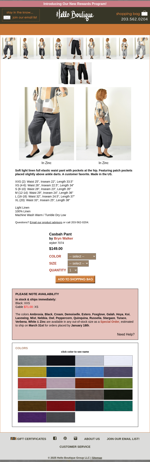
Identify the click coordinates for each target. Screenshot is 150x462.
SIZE (53, 263)
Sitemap (97, 457)
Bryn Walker (63, 238)
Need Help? (126, 334)
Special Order (109, 321)
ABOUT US (92, 439)
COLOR (55, 256)
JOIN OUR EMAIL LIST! (123, 439)
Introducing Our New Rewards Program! (75, 4)
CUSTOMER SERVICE (75, 446)
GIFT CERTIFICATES (28, 439)
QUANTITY (57, 270)
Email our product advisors (46, 222)
